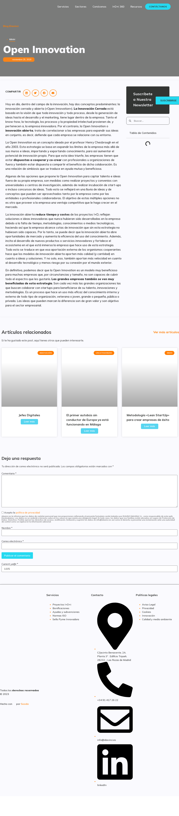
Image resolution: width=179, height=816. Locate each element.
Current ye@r (10, 564)
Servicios (63, 6)
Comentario (9, 473)
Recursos (136, 6)
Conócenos (99, 6)
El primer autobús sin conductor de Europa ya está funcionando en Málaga (87, 419)
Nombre (7, 528)
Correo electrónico (13, 541)
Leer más (29, 421)
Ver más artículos (166, 332)
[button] (26, 93)
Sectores (80, 6)
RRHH (12, 39)
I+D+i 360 (118, 6)
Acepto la (89, 517)
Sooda (25, 703)
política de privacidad (28, 512)
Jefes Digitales (29, 415)
